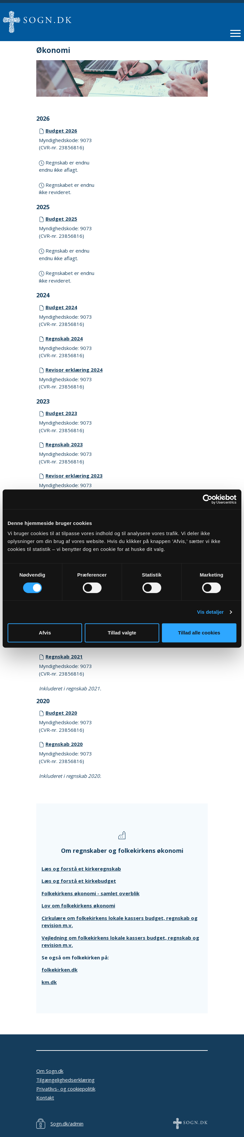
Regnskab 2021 (64, 656)
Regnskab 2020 (64, 744)
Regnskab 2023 (64, 444)
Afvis (45, 632)
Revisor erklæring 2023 (74, 475)
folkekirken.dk (59, 969)
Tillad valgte (122, 632)
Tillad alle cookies (199, 632)
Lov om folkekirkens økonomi (78, 905)
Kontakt (45, 1097)
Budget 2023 (61, 413)
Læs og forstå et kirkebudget (79, 880)
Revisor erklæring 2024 (74, 369)
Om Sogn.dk (49, 1071)
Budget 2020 (61, 712)
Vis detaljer (210, 612)
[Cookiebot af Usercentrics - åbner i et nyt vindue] (207, 499)
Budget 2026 (61, 130)
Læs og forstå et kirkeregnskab (81, 868)
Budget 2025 (61, 218)
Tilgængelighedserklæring (65, 1079)
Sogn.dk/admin (66, 1123)
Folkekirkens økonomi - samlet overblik (90, 893)
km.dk (49, 982)
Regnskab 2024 (64, 338)
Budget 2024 (61, 307)
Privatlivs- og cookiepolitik (65, 1088)
